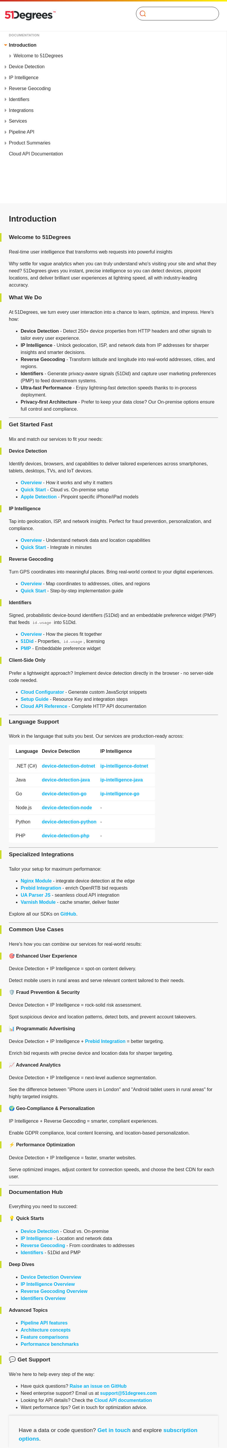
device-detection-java (66, 779)
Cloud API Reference (44, 706)
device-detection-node (67, 807)
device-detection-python (69, 821)
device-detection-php (65, 835)
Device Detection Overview (51, 1277)
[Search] (175, 13)
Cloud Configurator (42, 692)
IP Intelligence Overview (48, 1284)
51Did (27, 641)
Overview (31, 482)
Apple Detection (39, 496)
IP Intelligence (36, 1238)
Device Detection (40, 1231)
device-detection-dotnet (68, 765)
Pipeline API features (44, 1322)
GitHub (68, 913)
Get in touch (114, 1430)
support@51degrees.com (128, 1393)
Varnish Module (38, 902)
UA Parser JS (36, 895)
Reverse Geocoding (43, 1245)
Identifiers (32, 1252)
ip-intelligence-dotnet (124, 765)
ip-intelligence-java (121, 779)
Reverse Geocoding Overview (54, 1291)
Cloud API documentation (123, 1400)
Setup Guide (34, 699)
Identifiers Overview (43, 1298)
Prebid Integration (41, 887)
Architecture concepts (46, 1329)
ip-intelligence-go (119, 793)
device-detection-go (64, 793)
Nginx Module (36, 880)
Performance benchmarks (50, 1344)
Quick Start (33, 489)
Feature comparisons (45, 1337)
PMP (26, 648)
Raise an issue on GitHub (98, 1386)
